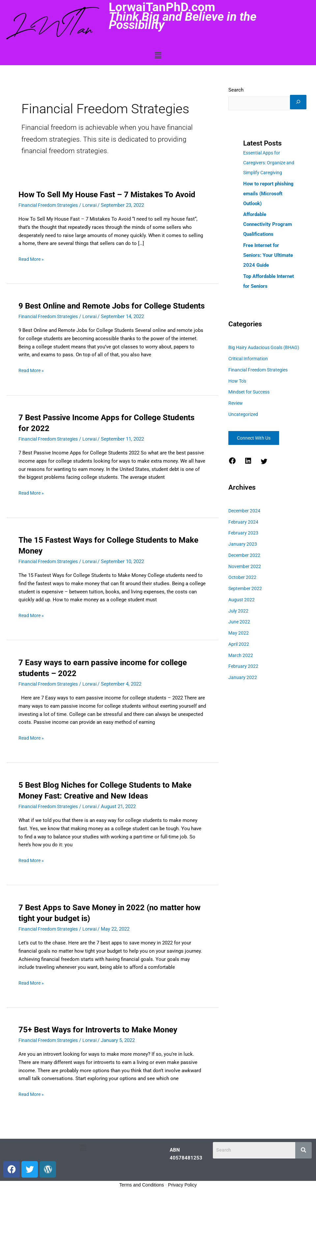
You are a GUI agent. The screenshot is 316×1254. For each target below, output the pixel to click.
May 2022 (238, 657)
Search (236, 90)
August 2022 (242, 623)
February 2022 (243, 690)
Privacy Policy (182, 1207)
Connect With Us (256, 461)
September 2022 (246, 612)
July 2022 (238, 634)
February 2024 (243, 545)
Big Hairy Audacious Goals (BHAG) (266, 371)
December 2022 (245, 579)
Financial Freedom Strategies (50, 216)
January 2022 (242, 701)
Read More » (32, 270)
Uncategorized (244, 438)
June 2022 (239, 645)
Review (236, 427)
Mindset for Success (251, 416)
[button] (157, 55)
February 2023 (243, 556)
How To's (238, 404)
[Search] (236, 116)
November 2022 (245, 590)
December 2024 (245, 534)
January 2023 (242, 568)
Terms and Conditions (141, 1207)
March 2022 (241, 679)
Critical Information (249, 382)
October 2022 (243, 601)
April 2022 (239, 667)
